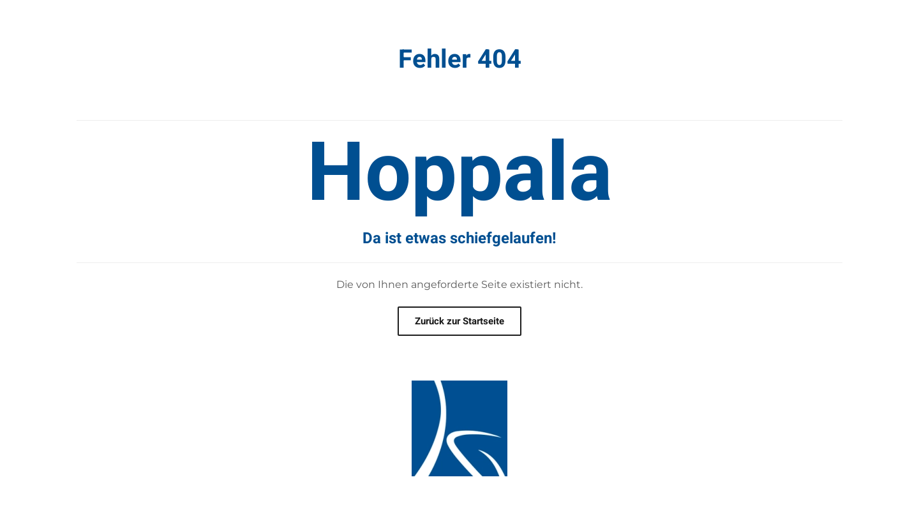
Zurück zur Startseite (459, 321)
